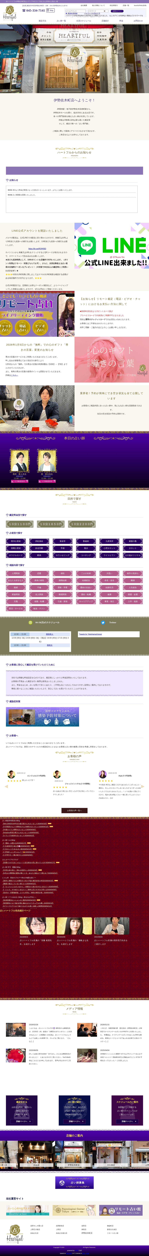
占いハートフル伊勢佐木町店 (73, 1247)
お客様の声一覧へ (74, 810)
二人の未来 (86, 573)
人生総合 (133, 587)
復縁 (16, 587)
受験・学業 (62, 587)
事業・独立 (109, 601)
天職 (16, 601)
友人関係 (39, 594)
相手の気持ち (133, 573)
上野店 (58, 1229)
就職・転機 (39, 601)
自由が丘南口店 (61, 1233)
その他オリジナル (133, 555)
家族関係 (16, 594)
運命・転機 (86, 594)
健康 (109, 594)
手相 (63, 548)
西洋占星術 (16, 541)
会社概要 (84, 5)
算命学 (62, 541)
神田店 (83, 1229)
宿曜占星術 (16, 548)
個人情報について (98, 5)
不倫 (39, 587)
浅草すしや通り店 (36, 1226)
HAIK (76, 1250)
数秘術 (86, 541)
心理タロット (109, 548)
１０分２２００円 (82, 524)
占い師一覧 (61, 21)
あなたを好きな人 (16, 580)
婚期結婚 (63, 580)
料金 (121, 21)
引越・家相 (62, 601)
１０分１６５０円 (51, 524)
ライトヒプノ (109, 555)
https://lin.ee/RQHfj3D (37, 249)
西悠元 (49, 645)
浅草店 (83, 1226)
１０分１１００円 (20, 524)
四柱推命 (39, 541)
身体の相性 (39, 580)
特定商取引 (114, 5)
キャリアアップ (86, 601)
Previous (6, 786)
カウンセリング (62, 555)
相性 (63, 573)
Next (143, 786)
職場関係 (63, 594)
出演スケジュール (83, 21)
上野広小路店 (35, 1229)
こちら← (14, 375)
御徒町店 (110, 1226)
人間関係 (16, 573)
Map (51, 10)
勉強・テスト (39, 608)
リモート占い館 (112, 1233)
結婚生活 (109, 587)
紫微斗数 (133, 541)
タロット (133, 548)
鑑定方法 (42, 21)
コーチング (86, 555)
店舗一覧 (126, 5)
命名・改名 (109, 580)
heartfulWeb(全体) (140, 5)
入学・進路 (133, 601)
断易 (39, 555)
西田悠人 (49, 634)
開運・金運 (133, 594)
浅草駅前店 (60, 1226)
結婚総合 (86, 580)
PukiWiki (69, 1253)
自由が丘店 (34, 1233)
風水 (86, 548)
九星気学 (109, 541)
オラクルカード (16, 555)
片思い (109, 573)
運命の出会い (86, 587)
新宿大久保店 (112, 1229)
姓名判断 (39, 548)
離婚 (133, 580)
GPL (83, 1253)
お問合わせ (138, 21)
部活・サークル (16, 608)
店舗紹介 (105, 21)
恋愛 (39, 573)
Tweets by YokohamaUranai (90, 634)
